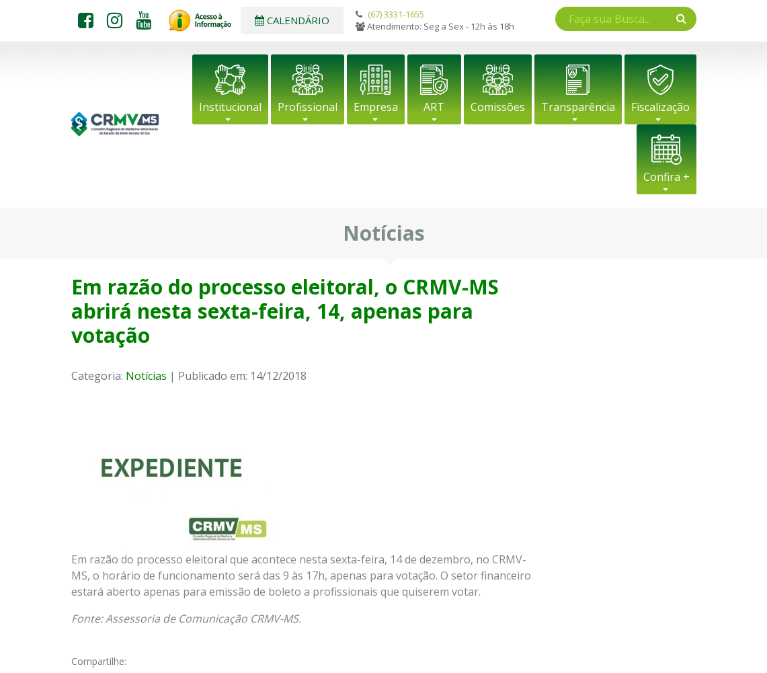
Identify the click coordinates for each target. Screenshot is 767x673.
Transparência (578, 107)
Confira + (666, 176)
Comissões (498, 107)
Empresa (376, 107)
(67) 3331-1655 (396, 14)
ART (433, 107)
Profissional (307, 107)
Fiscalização (660, 107)
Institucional (230, 107)
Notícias (146, 375)
